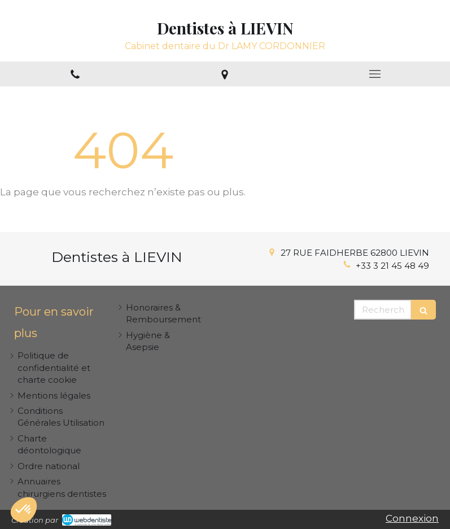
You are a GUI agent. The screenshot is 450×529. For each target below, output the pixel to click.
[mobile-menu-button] (375, 74)
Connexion (412, 518)
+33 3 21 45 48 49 (392, 265)
